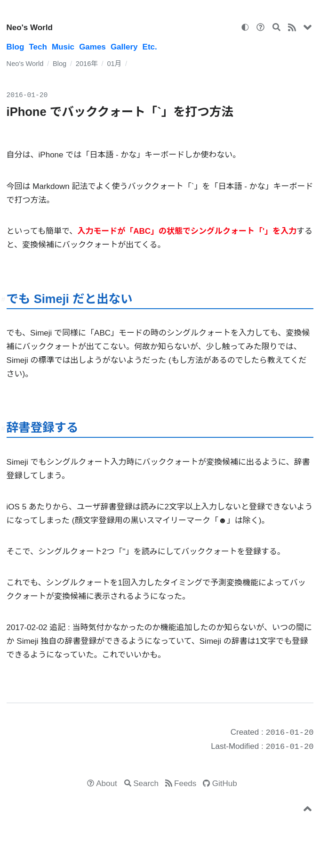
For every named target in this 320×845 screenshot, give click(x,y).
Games (92, 46)
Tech (38, 46)
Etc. (150, 46)
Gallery (124, 46)
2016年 (87, 63)
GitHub (224, 783)
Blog (15, 46)
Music (63, 46)
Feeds (185, 783)
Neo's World (30, 27)
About (106, 783)
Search (146, 783)
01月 (114, 63)
